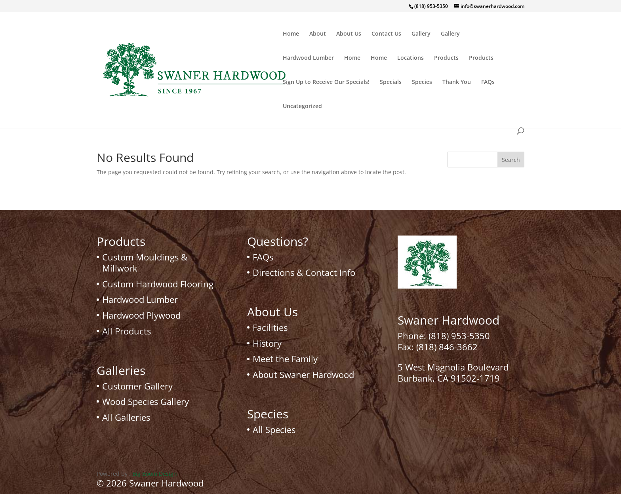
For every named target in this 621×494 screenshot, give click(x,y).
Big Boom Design (154, 473)
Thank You (456, 82)
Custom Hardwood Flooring (157, 284)
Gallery (421, 34)
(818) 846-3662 (447, 347)
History (267, 343)
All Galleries (126, 417)
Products (446, 58)
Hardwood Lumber (308, 58)
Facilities (270, 327)
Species (422, 82)
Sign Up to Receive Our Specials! (326, 82)
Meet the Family (285, 359)
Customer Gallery (137, 386)
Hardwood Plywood (141, 315)
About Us (348, 34)
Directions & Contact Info (304, 272)
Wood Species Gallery (145, 401)
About (317, 34)
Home (291, 34)
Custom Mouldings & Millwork (144, 262)
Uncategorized (302, 106)
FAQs (488, 82)
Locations (410, 58)
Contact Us (386, 34)
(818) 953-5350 (459, 336)
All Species (274, 429)
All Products (126, 331)
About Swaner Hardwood (303, 374)
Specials (391, 82)
